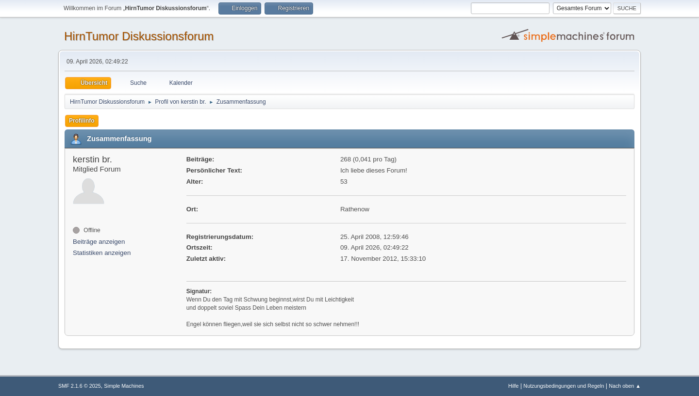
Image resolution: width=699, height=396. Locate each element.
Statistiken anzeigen (102, 252)
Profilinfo (82, 120)
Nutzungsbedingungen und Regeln (563, 386)
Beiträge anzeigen (99, 241)
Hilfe (513, 386)
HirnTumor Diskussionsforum (139, 36)
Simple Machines (124, 386)
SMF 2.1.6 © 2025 (79, 386)
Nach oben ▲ (625, 386)
